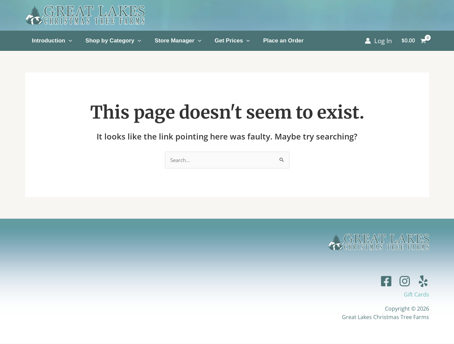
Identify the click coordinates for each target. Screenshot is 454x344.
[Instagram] (405, 281)
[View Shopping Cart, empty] (414, 40)
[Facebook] (386, 281)
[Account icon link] (378, 40)
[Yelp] (423, 281)
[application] (68, 40)
